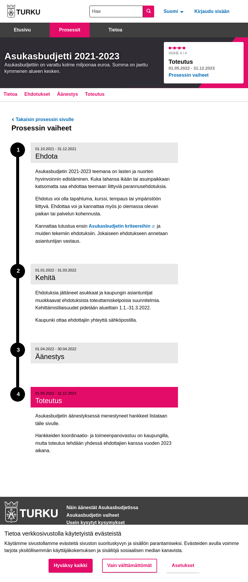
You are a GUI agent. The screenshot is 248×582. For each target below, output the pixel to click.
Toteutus (94, 94)
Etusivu (22, 29)
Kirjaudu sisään (211, 11)
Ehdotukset (37, 94)
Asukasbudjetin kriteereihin (122, 226)
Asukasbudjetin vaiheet (92, 515)
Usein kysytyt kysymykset (95, 522)
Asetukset (183, 565)
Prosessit (69, 29)
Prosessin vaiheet (189, 75)
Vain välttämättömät (129, 565)
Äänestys (67, 94)
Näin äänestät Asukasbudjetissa (102, 507)
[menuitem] (174, 11)
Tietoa (115, 29)
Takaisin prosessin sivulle (42, 119)
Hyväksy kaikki (70, 565)
